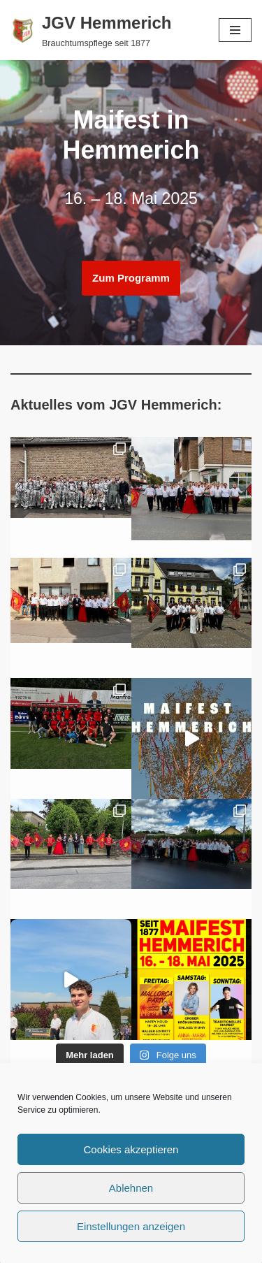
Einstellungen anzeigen (131, 1226)
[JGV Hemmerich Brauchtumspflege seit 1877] (90, 30)
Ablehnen (131, 1188)
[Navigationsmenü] (235, 30)
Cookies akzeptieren (131, 1149)
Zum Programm (131, 278)
